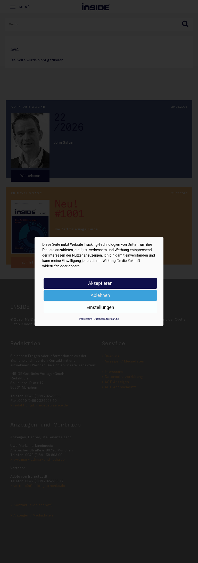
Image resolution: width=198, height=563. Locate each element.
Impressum (85, 318)
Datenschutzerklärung (106, 318)
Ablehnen (100, 295)
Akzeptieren (100, 283)
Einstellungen (100, 307)
